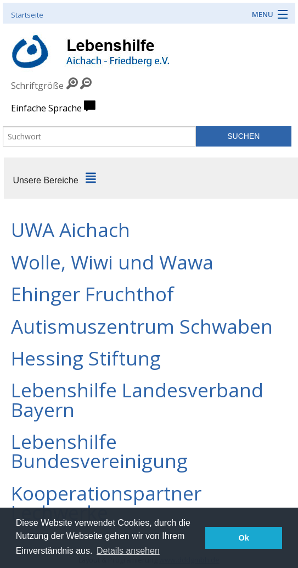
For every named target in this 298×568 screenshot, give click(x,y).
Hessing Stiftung (86, 358)
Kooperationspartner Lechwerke (106, 502)
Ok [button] (244, 537)
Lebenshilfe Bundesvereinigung (99, 451)
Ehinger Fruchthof (92, 293)
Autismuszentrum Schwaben (142, 326)
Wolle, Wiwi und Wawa (112, 262)
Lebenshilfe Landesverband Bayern (137, 399)
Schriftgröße (37, 86)
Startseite (27, 15)
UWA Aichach (70, 229)
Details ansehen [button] (128, 550)
